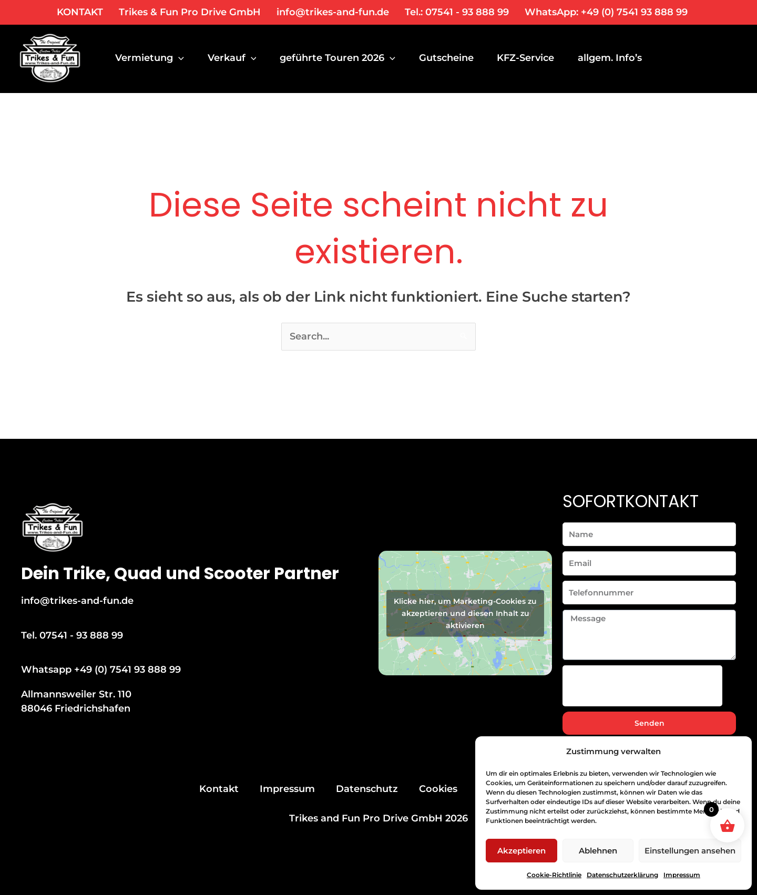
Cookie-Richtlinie (554, 875)
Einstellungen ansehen (690, 851)
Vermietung (149, 58)
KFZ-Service (532, 58)
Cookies (438, 789)
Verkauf (233, 58)
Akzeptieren (521, 851)
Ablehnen (598, 851)
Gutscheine (451, 58)
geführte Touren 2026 (341, 58)
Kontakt (219, 789)
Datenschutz (367, 789)
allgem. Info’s (618, 58)
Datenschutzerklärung (622, 875)
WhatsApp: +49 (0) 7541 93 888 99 (606, 12)
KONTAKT (80, 12)
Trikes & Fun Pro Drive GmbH (190, 12)
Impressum (681, 875)
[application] (178, 58)
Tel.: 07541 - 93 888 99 (457, 12)
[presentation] (642, 685)
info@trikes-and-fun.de (333, 12)
